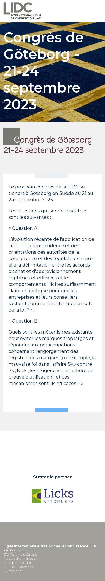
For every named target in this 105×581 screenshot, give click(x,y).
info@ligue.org (15, 550)
